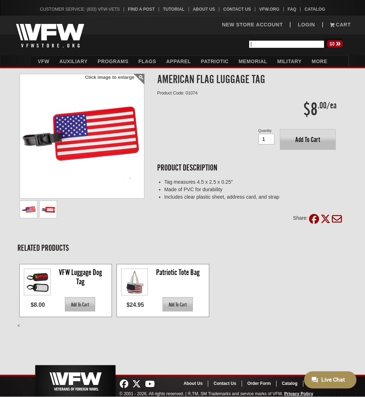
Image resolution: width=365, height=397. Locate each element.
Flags (147, 61)
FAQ (292, 9)
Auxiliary (73, 61)
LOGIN (306, 24)
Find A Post (141, 9)
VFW (44, 61)
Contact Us (237, 9)
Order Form (259, 383)
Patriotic (215, 61)
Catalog (314, 9)
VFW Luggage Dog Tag (81, 277)
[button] (308, 139)
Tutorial (173, 9)
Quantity (265, 131)
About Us (204, 9)
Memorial (252, 61)
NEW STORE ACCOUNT (252, 24)
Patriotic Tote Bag (178, 272)
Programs (113, 61)
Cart (340, 24)
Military (289, 61)
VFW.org (269, 9)
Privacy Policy (298, 393)
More (319, 61)
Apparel (178, 61)
